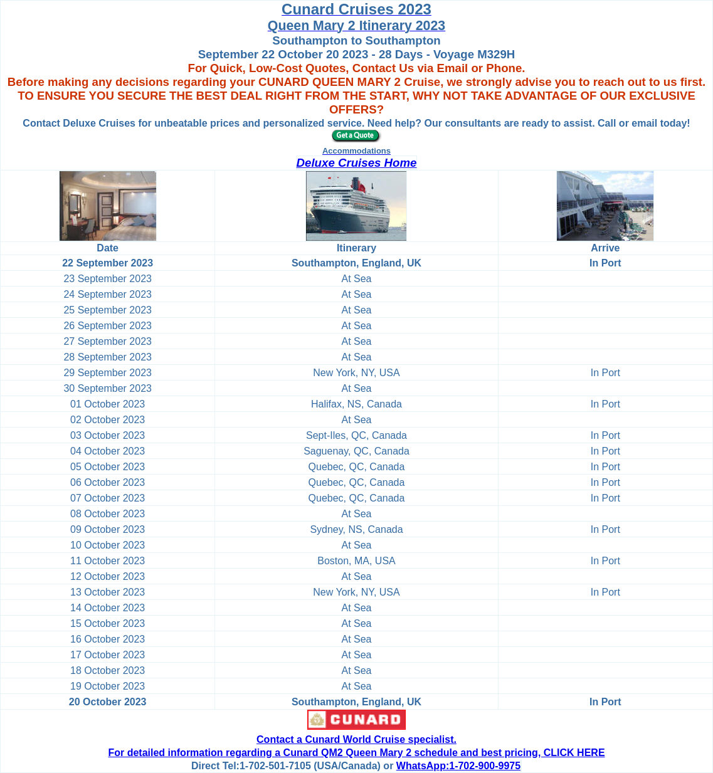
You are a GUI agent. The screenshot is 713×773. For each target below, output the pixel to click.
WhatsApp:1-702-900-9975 (458, 765)
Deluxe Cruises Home (357, 162)
